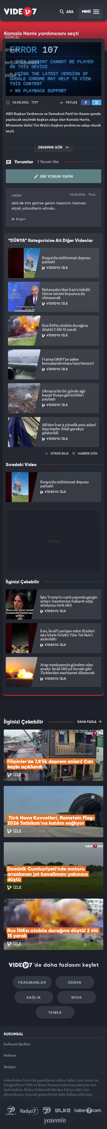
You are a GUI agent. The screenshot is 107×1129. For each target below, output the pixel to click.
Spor (76, 997)
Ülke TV (62, 1110)
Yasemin (55, 1120)
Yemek (55, 1012)
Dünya (75, 982)
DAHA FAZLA (89, 721)
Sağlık (33, 997)
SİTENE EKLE (56, 453)
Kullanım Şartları (17, 1044)
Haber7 (87, 1110)
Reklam (10, 1055)
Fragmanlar (32, 982)
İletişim (10, 1066)
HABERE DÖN (85, 453)
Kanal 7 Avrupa (46, 1110)
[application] (53, 69)
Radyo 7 (29, 1110)
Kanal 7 (11, 1110)
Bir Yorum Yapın (53, 176)
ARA (67, 12)
